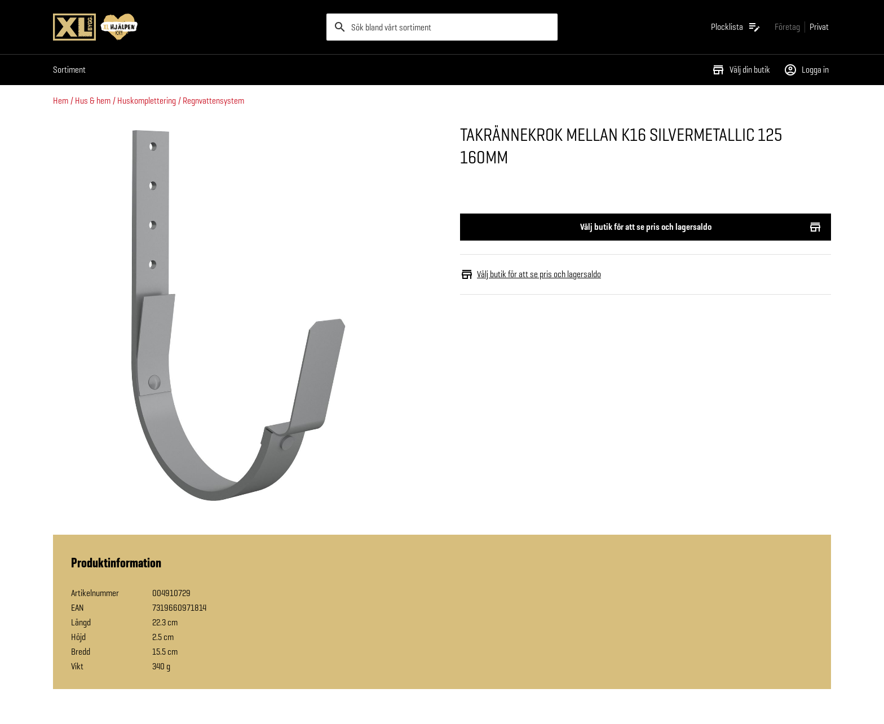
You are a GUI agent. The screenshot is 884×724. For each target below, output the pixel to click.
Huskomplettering (146, 100)
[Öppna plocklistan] (736, 27)
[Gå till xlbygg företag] (787, 27)
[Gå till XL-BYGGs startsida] (185, 27)
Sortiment (69, 69)
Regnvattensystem (213, 100)
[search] (442, 27)
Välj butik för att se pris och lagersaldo (645, 227)
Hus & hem (93, 100)
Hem (60, 100)
